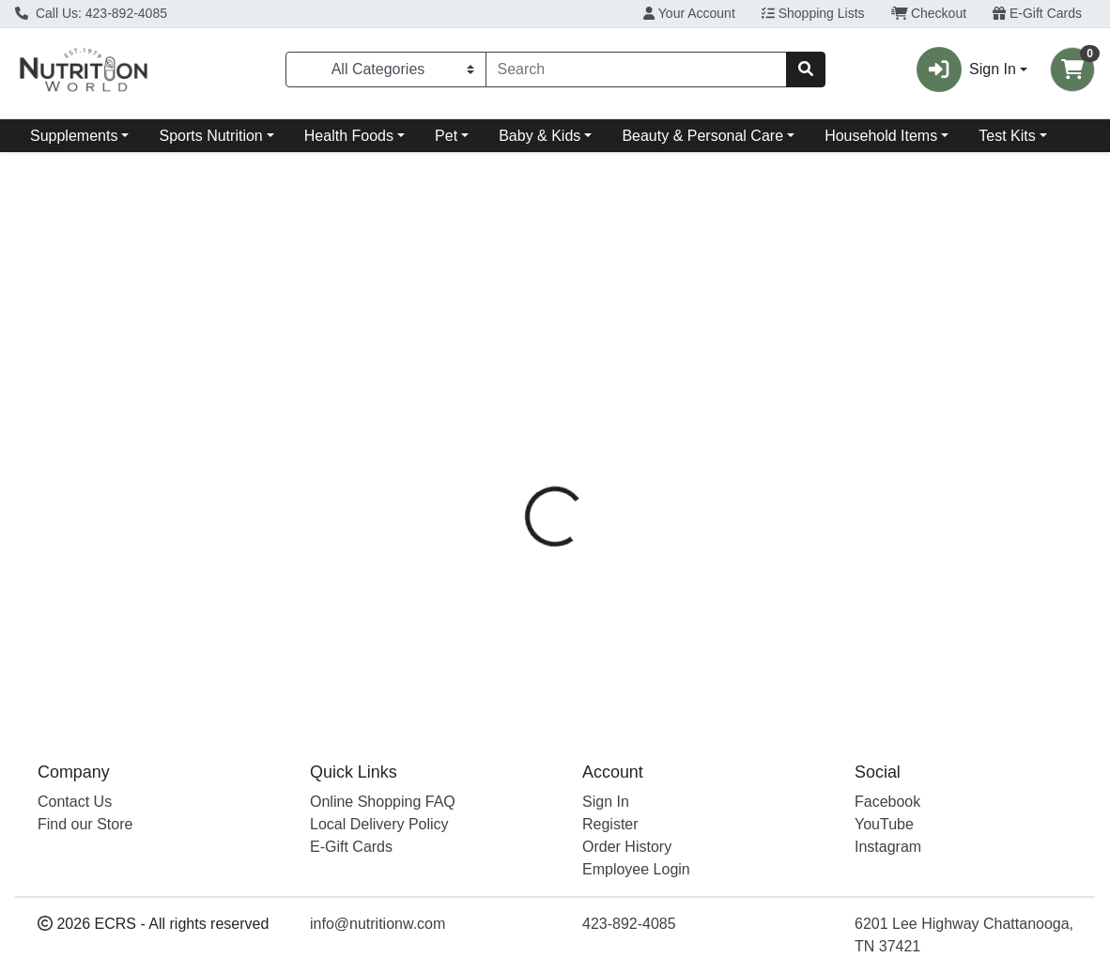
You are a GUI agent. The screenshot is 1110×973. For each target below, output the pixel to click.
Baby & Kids (539, 136)
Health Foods (348, 136)
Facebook (887, 802)
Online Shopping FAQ (382, 802)
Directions (599, 392)
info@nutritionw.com (377, 924)
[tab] (514, 392)
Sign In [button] (966, 69)
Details (514, 392)
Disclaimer (697, 392)
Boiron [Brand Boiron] (672, 463)
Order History (626, 847)
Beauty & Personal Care (702, 136)
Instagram (888, 847)
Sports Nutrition (210, 136)
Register (610, 824)
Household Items (881, 136)
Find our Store (85, 824)
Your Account (689, 13)
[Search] (636, 69)
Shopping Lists (813, 13)
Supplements (73, 136)
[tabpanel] (787, 557)
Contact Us (75, 802)
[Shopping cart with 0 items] (1072, 69)
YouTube (884, 824)
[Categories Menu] (385, 69)
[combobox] (636, 69)
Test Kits (1007, 136)
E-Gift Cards (1037, 13)
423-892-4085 (629, 924)
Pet (446, 136)
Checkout (929, 13)
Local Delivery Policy (379, 824)
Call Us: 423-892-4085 (91, 13)
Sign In (605, 802)
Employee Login (636, 869)
